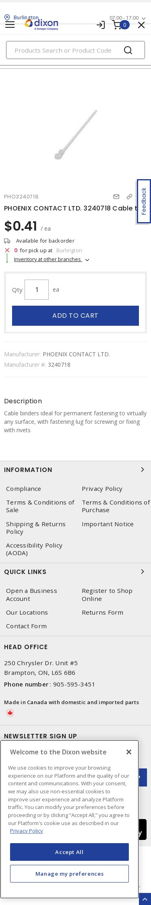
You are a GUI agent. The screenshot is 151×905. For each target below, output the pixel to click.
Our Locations (27, 612)
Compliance (23, 488)
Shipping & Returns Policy (36, 527)
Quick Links (75, 571)
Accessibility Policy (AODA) (34, 549)
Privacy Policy (102, 488)
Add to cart (75, 315)
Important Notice (108, 524)
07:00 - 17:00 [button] (124, 17)
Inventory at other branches (48, 259)
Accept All (69, 852)
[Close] (129, 752)
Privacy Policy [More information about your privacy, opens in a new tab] (26, 830)
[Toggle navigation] (10, 25)
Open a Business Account (31, 594)
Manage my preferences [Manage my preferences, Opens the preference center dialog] (69, 873)
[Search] (75, 50)
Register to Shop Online (107, 594)
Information (75, 469)
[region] (69, 819)
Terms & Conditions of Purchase (116, 506)
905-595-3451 (74, 684)
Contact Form (26, 626)
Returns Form (103, 612)
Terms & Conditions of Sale (40, 506)
